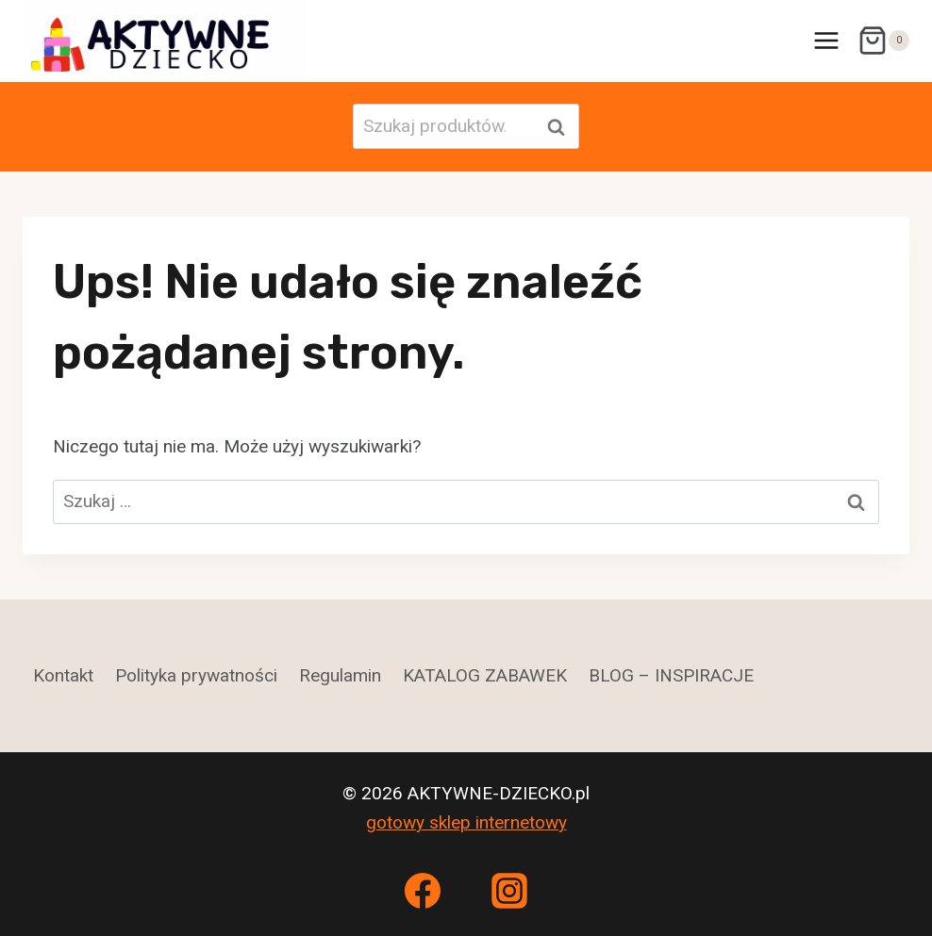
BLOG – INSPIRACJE (671, 675)
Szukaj (561, 127)
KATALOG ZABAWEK (485, 675)
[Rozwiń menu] (826, 41)
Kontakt (63, 675)
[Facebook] (422, 891)
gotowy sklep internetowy (466, 822)
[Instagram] (509, 891)
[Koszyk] (883, 40)
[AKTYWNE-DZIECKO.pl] (164, 41)
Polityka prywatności (196, 675)
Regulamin (340, 675)
